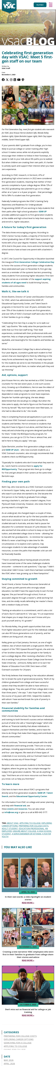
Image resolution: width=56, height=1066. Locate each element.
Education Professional (31, 828)
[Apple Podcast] (23, 80)
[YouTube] (18, 80)
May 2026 (9, 1060)
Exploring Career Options (19, 1039)
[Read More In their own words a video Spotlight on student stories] (28, 902)
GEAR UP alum (12, 450)
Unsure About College (24, 831)
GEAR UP (43, 211)
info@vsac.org (11, 812)
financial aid (20, 805)
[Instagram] (11, 80)
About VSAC (13, 823)
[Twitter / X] (7, 80)
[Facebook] (3, 80)
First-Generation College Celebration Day (34, 262)
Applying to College (30, 823)
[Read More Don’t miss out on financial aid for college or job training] (28, 1015)
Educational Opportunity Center (31, 796)
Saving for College (15, 1049)
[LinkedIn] (15, 80)
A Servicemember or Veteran (26, 834)
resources (22, 809)
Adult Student (10, 828)
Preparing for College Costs (33, 826)
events (10, 809)
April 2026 (9, 1063)
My (40, 5)
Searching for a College (18, 1042)
